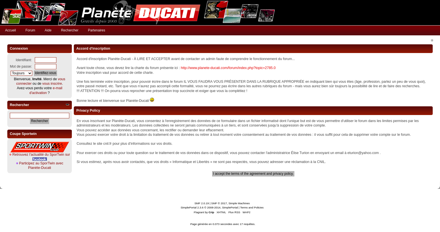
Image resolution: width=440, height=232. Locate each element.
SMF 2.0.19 (201, 203)
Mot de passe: (21, 66)
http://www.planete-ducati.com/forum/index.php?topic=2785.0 (228, 68)
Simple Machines (239, 203)
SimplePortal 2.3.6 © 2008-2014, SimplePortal (209, 207)
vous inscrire (52, 84)
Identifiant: (24, 60)
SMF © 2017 (219, 203)
